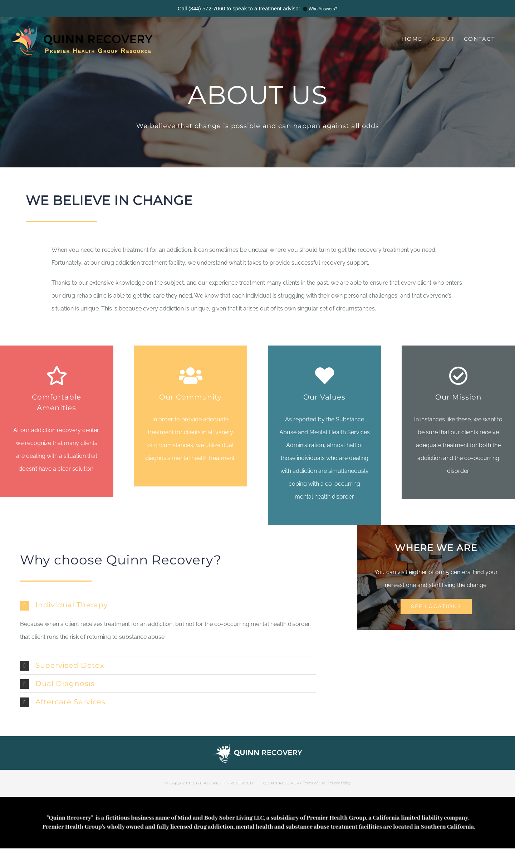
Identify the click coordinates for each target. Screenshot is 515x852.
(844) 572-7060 (206, 8)
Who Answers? (323, 8)
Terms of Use (314, 783)
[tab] (168, 605)
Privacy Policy (339, 783)
